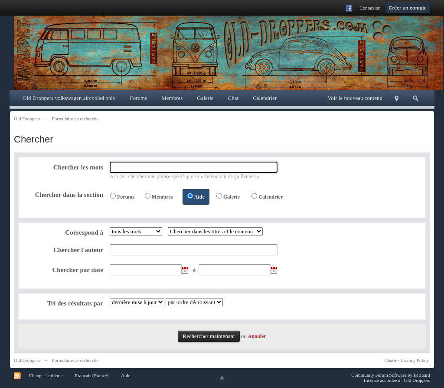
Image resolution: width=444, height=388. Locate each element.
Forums (138, 98)
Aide (199, 197)
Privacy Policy (415, 360)
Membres (172, 98)
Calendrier (265, 98)
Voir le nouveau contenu (355, 98)
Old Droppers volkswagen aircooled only (69, 98)
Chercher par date (78, 269)
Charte (391, 360)
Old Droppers (27, 360)
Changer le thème (46, 375)
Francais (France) (91, 375)
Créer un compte (408, 7)
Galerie (205, 98)
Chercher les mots (78, 167)
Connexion (369, 7)
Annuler (257, 336)
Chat (233, 98)
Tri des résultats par (75, 303)
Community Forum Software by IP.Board (390, 375)
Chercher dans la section (69, 194)
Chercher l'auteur (78, 249)
